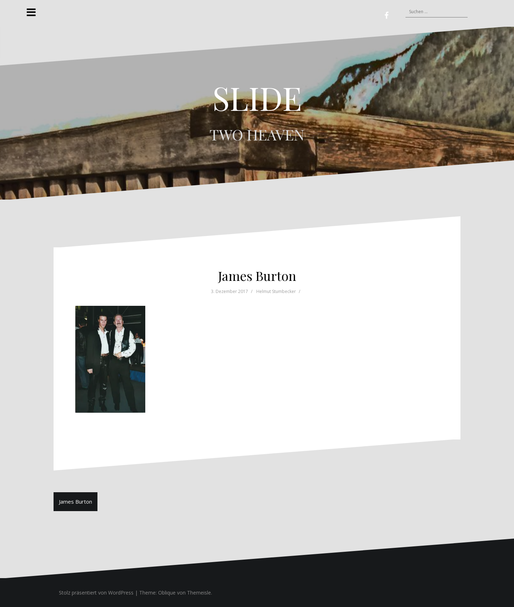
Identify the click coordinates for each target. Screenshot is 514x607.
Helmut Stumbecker (276, 291)
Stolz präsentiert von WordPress (96, 592)
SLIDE (257, 97)
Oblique (167, 592)
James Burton (75, 501)
